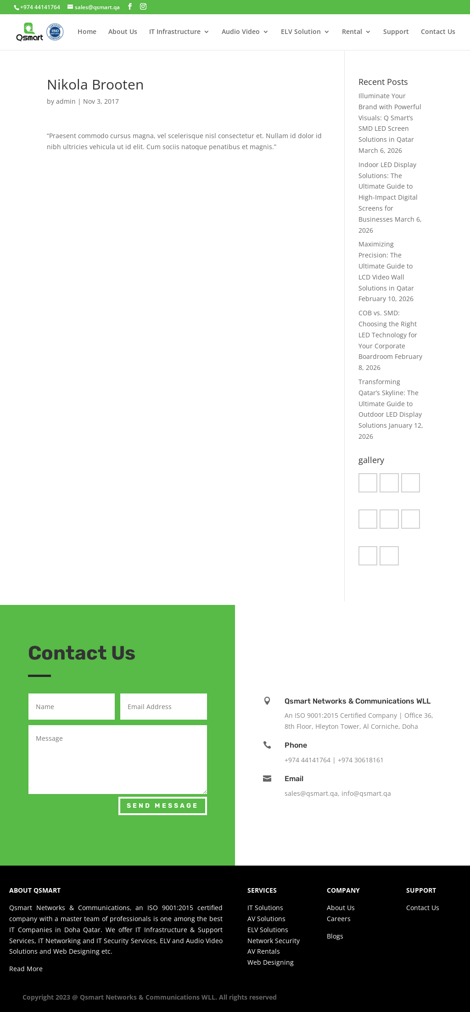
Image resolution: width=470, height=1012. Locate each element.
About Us (122, 32)
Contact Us (438, 32)
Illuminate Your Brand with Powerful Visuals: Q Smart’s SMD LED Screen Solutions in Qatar (389, 117)
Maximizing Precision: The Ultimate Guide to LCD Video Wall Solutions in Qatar (386, 266)
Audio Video (241, 32)
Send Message (163, 806)
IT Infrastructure (175, 32)
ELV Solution (301, 32)
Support (396, 32)
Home (87, 32)
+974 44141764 (40, 7)
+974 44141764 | (311, 759)
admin (66, 101)
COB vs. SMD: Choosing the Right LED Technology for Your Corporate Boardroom (387, 334)
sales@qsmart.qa (311, 793)
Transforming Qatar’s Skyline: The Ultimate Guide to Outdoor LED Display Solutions (390, 403)
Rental (352, 32)
